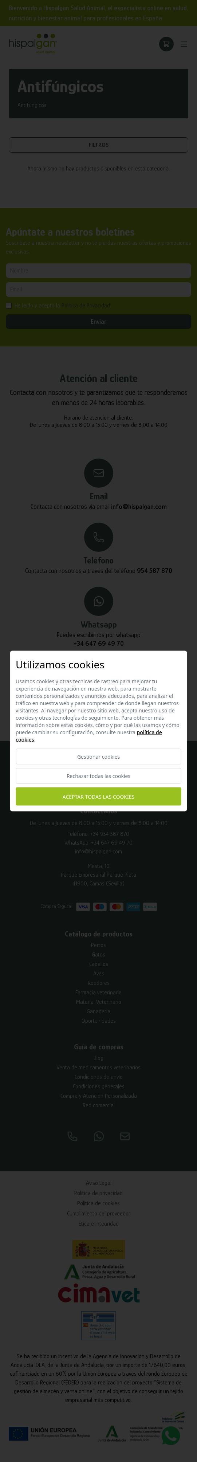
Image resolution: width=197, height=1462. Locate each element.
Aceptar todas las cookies (98, 796)
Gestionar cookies (98, 756)
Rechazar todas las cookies (98, 776)
